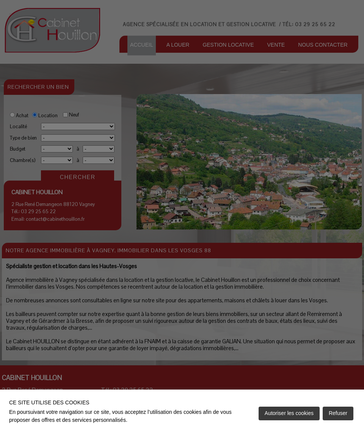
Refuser (338, 413)
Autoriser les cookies (289, 413)
